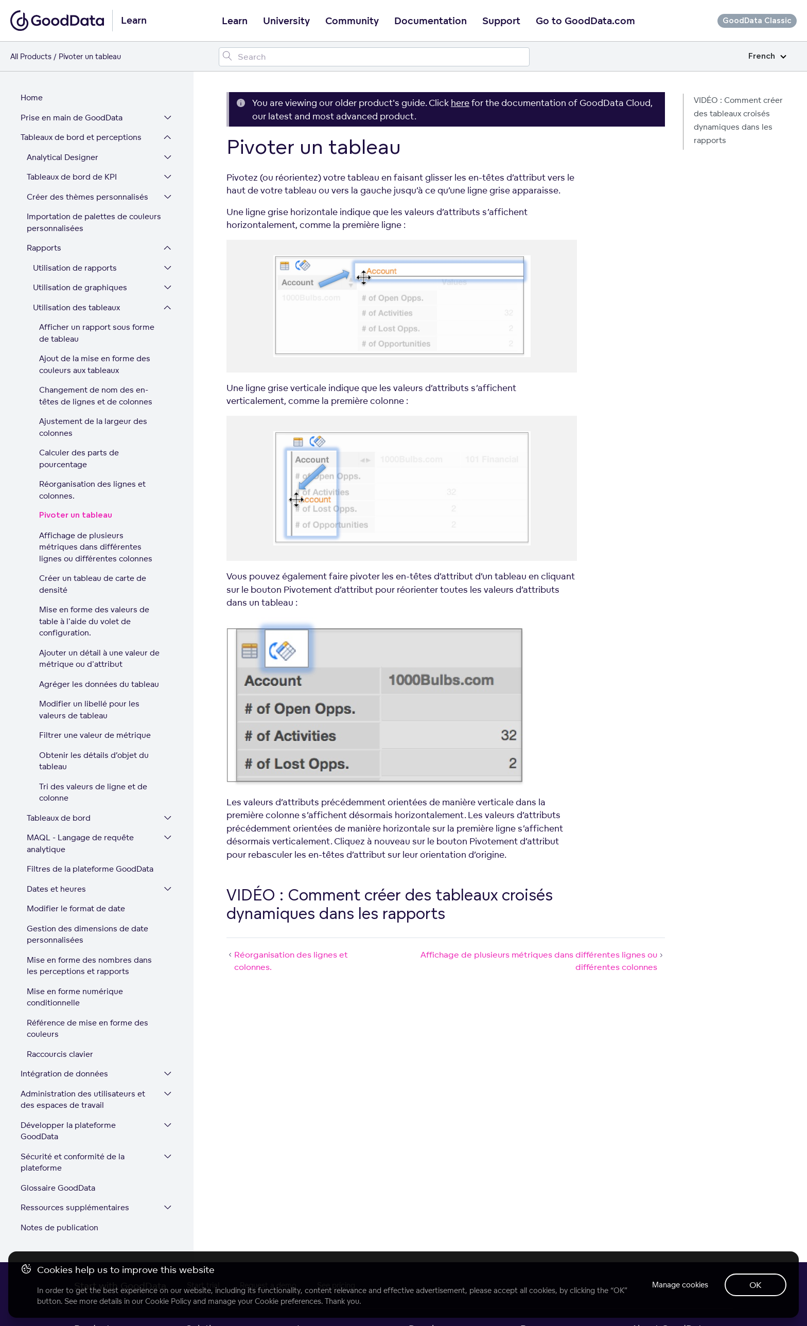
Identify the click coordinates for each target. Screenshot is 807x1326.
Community (352, 21)
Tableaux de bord (59, 818)
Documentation (430, 21)
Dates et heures (56, 889)
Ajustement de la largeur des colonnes (93, 427)
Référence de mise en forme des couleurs (87, 1028)
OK (755, 1285)
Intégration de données (64, 1074)
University (286, 21)
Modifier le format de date (76, 908)
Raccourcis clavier (60, 1054)
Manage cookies (680, 1284)
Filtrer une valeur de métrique (95, 735)
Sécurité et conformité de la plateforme (73, 1162)
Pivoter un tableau (75, 515)
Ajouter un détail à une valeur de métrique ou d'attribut (99, 658)
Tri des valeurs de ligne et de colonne (93, 792)
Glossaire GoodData (58, 1188)
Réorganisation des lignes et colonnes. (92, 490)
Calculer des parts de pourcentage (79, 458)
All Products (30, 56)
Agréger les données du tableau (99, 684)
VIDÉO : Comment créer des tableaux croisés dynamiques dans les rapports (738, 120)
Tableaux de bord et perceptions (81, 137)
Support (501, 21)
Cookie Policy (168, 1301)
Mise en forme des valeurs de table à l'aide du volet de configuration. (94, 621)
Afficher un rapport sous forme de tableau (96, 333)
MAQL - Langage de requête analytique (80, 843)
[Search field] (374, 56)
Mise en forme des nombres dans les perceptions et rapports (89, 966)
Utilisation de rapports (75, 268)
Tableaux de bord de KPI (72, 177)
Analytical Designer (62, 157)
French (767, 56)
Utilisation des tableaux (76, 307)
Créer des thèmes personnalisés (87, 197)
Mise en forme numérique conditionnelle (75, 997)
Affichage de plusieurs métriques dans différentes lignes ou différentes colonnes (95, 547)
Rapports (44, 248)
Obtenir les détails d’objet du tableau (94, 761)
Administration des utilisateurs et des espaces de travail (83, 1099)
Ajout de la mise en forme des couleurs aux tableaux (94, 364)
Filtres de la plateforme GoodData (90, 869)
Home (32, 97)
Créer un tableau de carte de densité (92, 584)
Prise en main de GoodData (71, 117)
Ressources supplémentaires (75, 1207)
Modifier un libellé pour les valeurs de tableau (89, 709)
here (460, 102)
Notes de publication (59, 1227)
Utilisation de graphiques (80, 287)
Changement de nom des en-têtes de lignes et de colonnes (95, 395)
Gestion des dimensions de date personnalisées (87, 934)
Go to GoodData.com (585, 21)
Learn (235, 21)
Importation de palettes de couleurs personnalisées (94, 222)
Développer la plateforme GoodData (68, 1131)
